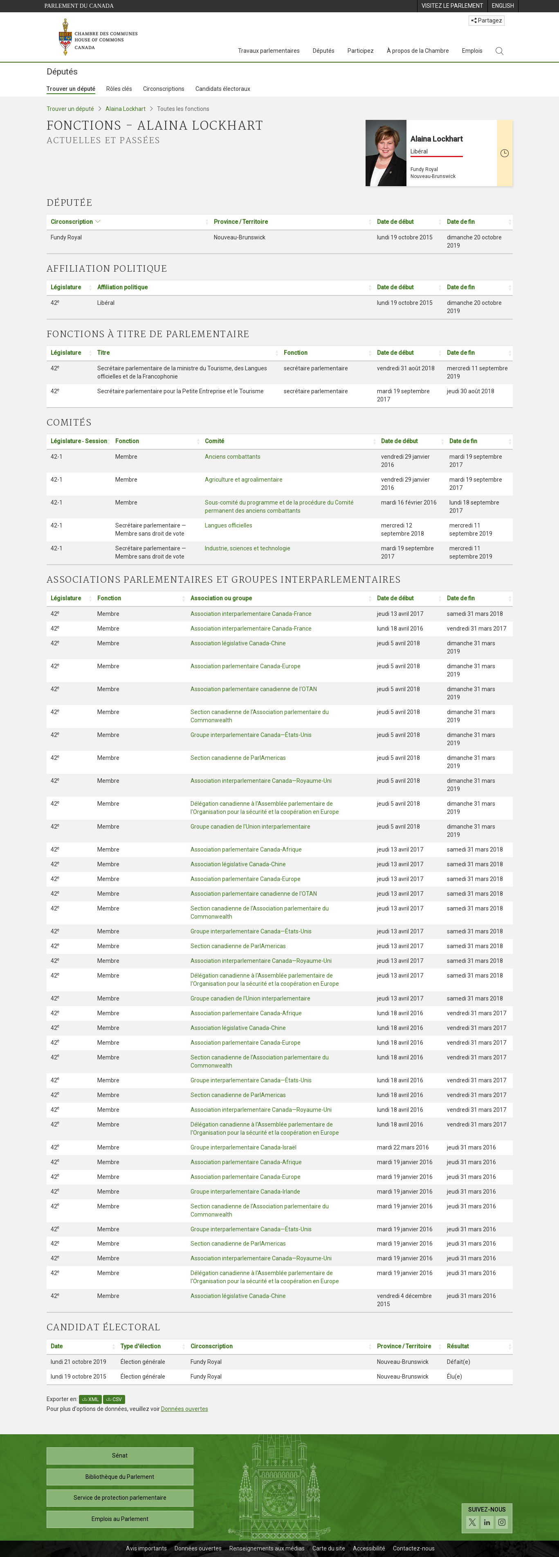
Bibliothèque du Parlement (119, 1477)
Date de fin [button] (461, 222)
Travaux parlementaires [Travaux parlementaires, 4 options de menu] (269, 50)
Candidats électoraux (222, 89)
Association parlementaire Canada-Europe (246, 666)
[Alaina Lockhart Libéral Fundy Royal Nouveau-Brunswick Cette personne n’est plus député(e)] (439, 153)
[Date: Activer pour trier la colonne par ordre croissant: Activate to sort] (82, 1346)
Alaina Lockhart (126, 109)
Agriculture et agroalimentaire (244, 479)
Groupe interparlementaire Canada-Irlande (245, 1191)
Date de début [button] (395, 222)
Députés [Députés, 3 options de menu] (324, 50)
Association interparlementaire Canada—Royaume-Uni (261, 780)
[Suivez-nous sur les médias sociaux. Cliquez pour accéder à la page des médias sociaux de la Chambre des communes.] (487, 1518)
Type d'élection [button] (141, 1346)
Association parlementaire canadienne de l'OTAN (254, 689)
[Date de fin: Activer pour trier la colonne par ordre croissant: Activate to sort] (478, 222)
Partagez (486, 20)
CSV (114, 1399)
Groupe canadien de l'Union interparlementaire (250, 826)
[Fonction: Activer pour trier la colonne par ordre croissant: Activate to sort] (326, 353)
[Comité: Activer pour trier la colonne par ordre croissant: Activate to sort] (289, 441)
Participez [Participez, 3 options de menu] (361, 50)
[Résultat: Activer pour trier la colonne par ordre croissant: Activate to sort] (478, 1346)
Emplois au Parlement (120, 1519)
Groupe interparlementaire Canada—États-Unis (251, 735)
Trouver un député (71, 89)
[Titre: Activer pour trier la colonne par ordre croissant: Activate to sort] (186, 353)
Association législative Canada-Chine (238, 643)
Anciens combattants (232, 456)
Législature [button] (66, 287)
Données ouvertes (184, 1409)
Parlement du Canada (79, 6)
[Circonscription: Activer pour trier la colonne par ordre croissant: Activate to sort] (128, 222)
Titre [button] (103, 352)
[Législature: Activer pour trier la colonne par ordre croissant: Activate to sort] (70, 287)
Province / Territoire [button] (241, 222)
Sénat (120, 1455)
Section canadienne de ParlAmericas (238, 758)
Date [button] (57, 1346)
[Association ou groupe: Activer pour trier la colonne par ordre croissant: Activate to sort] (279, 598)
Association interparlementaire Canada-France (251, 614)
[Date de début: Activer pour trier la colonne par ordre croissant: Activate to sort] (408, 222)
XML (90, 1399)
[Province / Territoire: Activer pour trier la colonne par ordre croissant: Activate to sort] (291, 222)
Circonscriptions (163, 89)
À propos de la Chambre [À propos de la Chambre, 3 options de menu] (418, 50)
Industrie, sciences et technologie (247, 548)
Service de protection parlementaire (120, 1497)
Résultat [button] (458, 1346)
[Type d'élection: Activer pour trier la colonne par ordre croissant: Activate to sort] (151, 1346)
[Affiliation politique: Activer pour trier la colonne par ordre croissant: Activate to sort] (233, 287)
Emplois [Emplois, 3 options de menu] (472, 50)
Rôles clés (119, 89)
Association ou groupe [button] (221, 598)
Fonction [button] (296, 352)
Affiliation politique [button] (122, 287)
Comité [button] (214, 441)
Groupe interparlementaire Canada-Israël (243, 1147)
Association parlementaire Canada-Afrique (246, 849)
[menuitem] (452, 6)
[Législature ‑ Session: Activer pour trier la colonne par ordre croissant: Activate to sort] (79, 441)
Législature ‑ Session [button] (79, 441)
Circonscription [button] (72, 222)
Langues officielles (228, 525)
